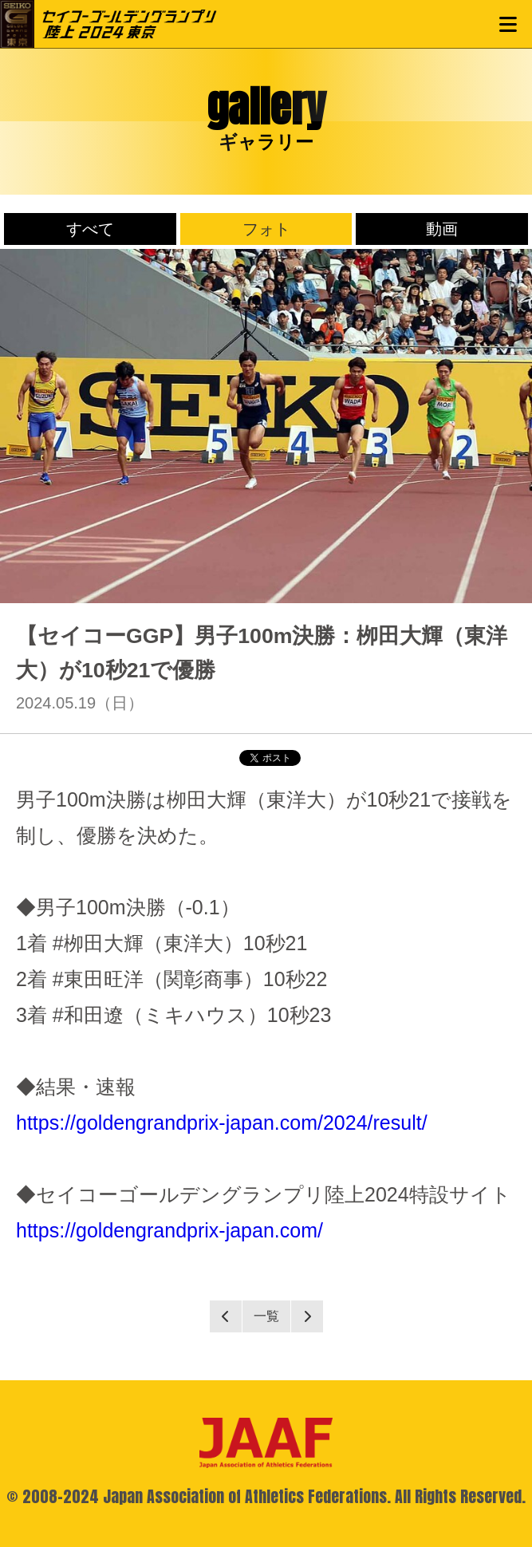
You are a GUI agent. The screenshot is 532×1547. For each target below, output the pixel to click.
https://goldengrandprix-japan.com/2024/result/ (222, 1122)
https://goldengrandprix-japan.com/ (169, 1230)
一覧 (266, 1316)
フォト (266, 229)
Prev (226, 1316)
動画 (442, 229)
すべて (90, 229)
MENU (508, 24)
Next (307, 1316)
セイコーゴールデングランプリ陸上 (129, 24)
